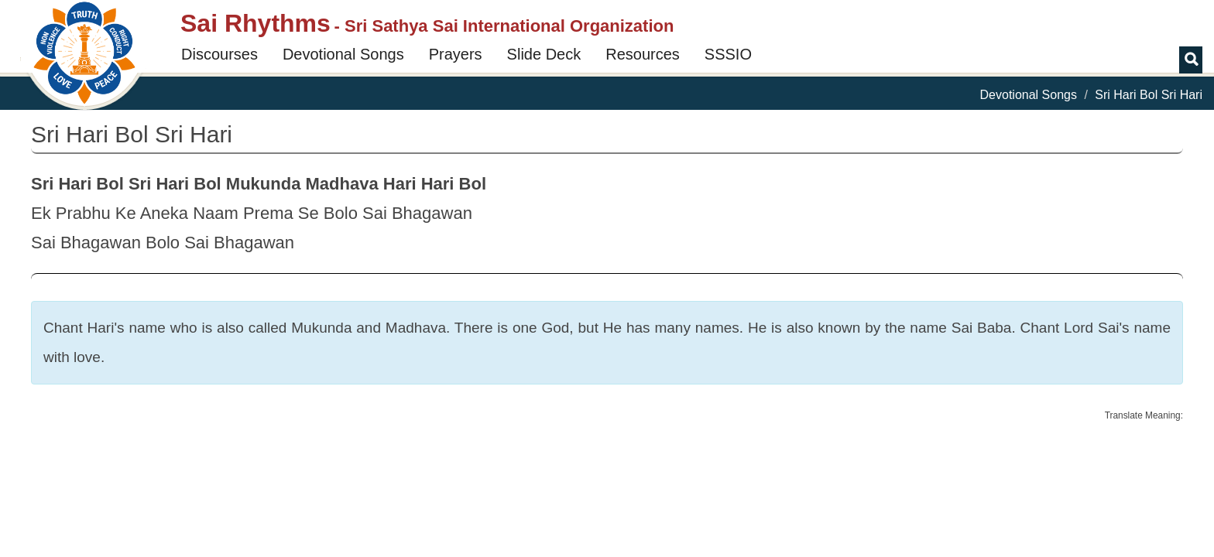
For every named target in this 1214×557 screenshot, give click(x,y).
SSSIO (728, 54)
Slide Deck (544, 54)
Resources (642, 54)
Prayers (455, 54)
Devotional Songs (343, 54)
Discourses (219, 54)
